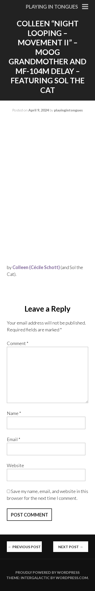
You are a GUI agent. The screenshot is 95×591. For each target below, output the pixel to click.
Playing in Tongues (52, 7)
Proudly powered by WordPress (47, 572)
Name (14, 413)
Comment (17, 343)
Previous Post (24, 547)
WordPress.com (72, 578)
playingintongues (68, 110)
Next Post (70, 547)
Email (13, 439)
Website (15, 465)
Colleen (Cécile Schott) (36, 267)
